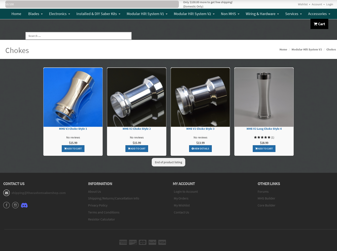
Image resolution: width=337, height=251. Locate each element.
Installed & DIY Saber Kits (98, 13)
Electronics (59, 13)
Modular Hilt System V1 (147, 13)
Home (16, 13)
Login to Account (186, 191)
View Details (200, 148)
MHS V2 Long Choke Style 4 (264, 129)
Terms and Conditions (103, 212)
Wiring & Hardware (262, 13)
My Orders (181, 198)
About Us (94, 191)
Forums (263, 191)
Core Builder (266, 205)
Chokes (331, 49)
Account (317, 4)
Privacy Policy (97, 205)
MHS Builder (266, 198)
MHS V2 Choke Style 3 (200, 129)
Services (293, 13)
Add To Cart (73, 148)
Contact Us (181, 212)
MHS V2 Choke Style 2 (137, 129)
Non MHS (230, 13)
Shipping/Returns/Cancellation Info (113, 198)
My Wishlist (182, 205)
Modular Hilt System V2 (194, 13)
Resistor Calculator (101, 219)
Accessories (319, 13)
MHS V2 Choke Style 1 (73, 129)
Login (329, 4)
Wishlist (303, 4)
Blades (35, 13)
